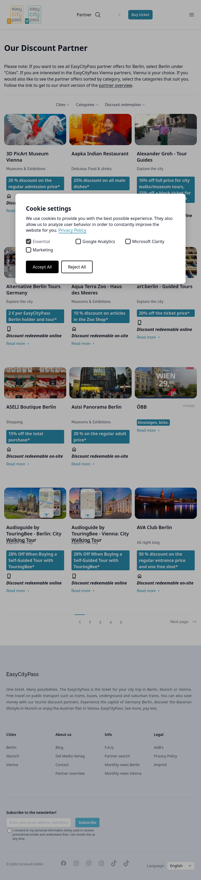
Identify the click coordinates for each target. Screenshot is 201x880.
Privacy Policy (72, 230)
